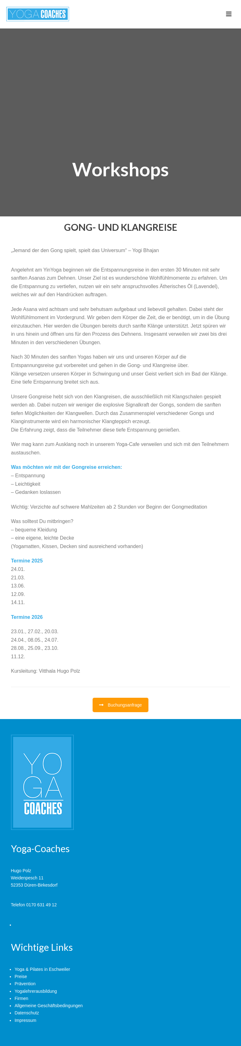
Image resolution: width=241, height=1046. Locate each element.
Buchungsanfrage (120, 705)
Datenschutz (26, 1012)
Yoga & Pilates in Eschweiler (42, 969)
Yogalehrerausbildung (35, 991)
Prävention (24, 983)
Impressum (25, 1020)
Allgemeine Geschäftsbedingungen (48, 1005)
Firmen (21, 998)
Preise (20, 976)
